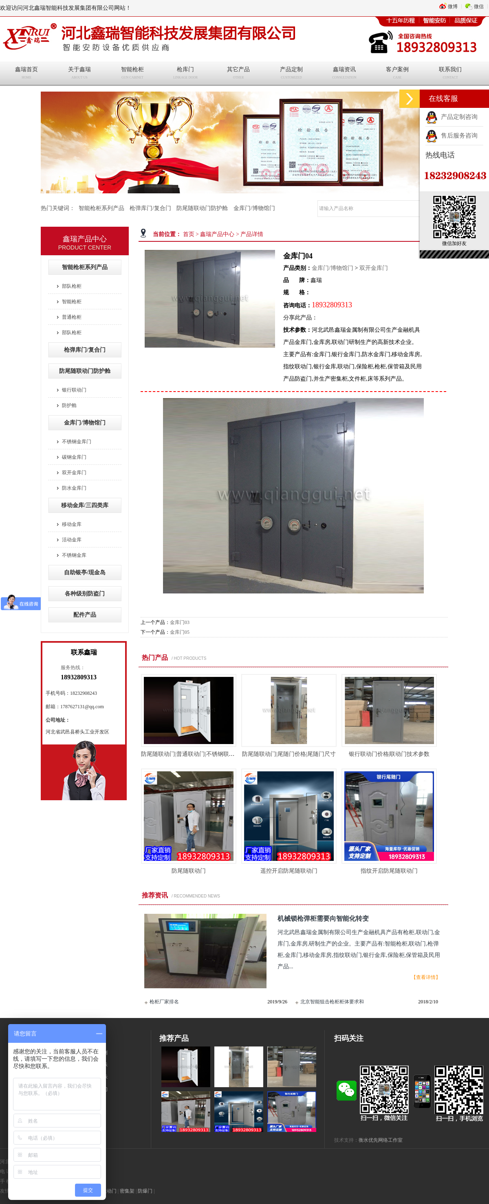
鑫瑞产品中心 (217, 234)
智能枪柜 (132, 74)
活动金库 (72, 540)
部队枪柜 (72, 286)
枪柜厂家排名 (164, 1002)
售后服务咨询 (451, 135)
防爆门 (145, 1191)
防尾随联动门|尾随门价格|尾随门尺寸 (289, 754)
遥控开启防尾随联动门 (288, 871)
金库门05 (179, 632)
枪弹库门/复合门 (150, 208)
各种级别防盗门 (85, 594)
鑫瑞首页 (26, 74)
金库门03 (179, 622)
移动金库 (72, 524)
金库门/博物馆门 (254, 208)
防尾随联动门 (189, 871)
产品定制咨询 (451, 117)
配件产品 (84, 615)
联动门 (109, 1191)
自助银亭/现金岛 (85, 572)
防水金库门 (74, 488)
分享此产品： (300, 318)
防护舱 (69, 405)
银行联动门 (74, 390)
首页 (188, 234)
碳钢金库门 (74, 457)
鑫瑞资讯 (344, 74)
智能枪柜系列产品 (101, 208)
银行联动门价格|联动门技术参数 (389, 754)
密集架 (127, 1191)
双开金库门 (373, 268)
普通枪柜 (72, 317)
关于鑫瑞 (79, 74)
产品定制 (291, 74)
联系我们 (450, 74)
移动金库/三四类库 (84, 505)
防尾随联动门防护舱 (202, 208)
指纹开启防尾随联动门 (389, 871)
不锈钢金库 (74, 555)
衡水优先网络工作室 (381, 1140)
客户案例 (397, 74)
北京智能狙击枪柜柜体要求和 (332, 1002)
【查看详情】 (426, 977)
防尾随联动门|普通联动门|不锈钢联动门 (190, 754)
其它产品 (238, 74)
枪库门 (185, 74)
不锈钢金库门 (76, 441)
